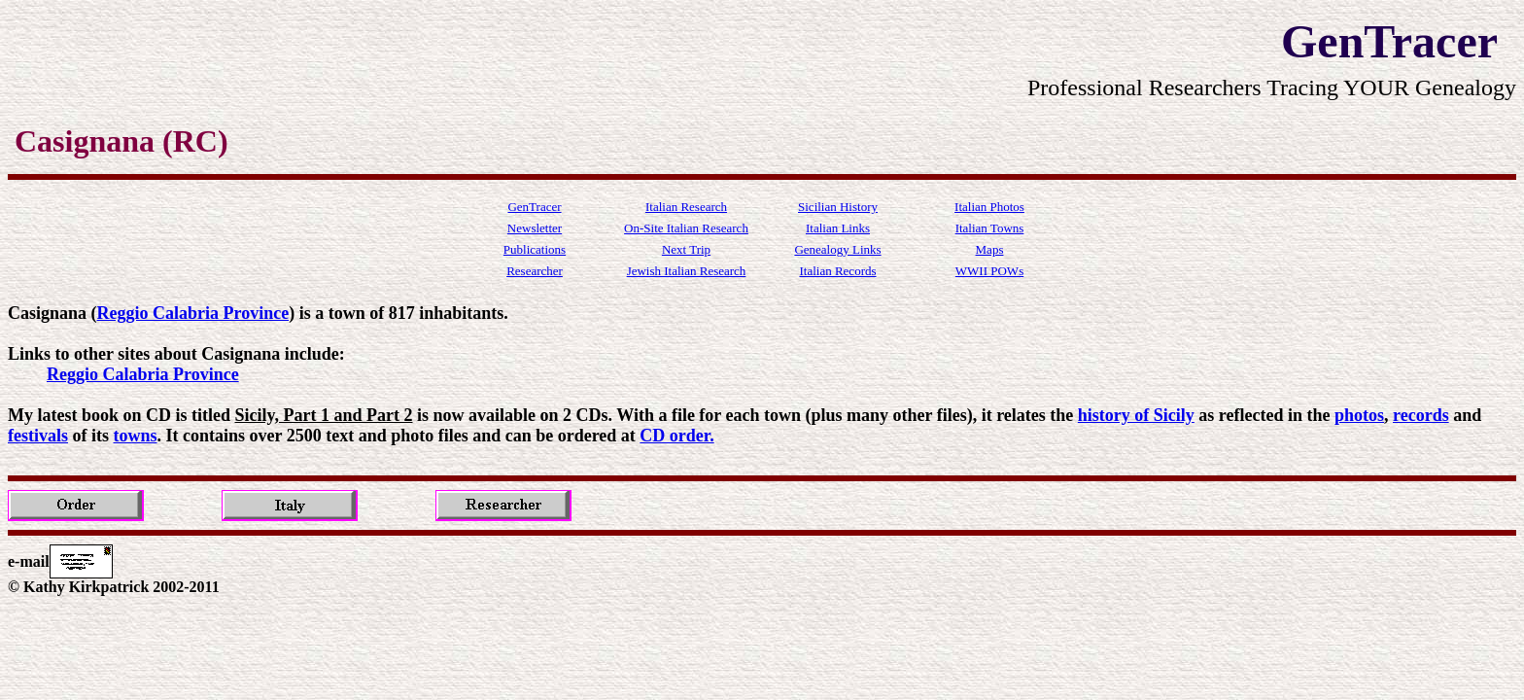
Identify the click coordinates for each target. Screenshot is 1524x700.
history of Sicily (1136, 415)
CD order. (676, 435)
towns (135, 435)
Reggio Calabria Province (193, 313)
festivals (38, 435)
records (1421, 415)
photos (1359, 415)
